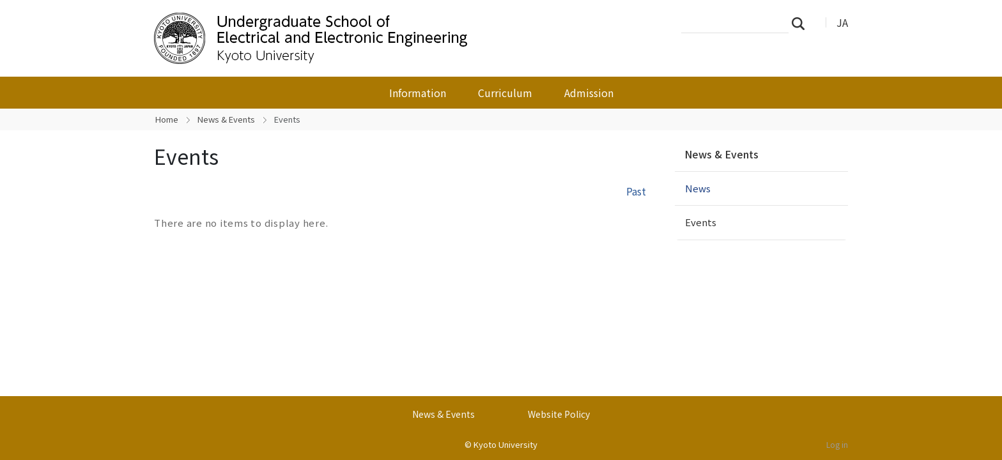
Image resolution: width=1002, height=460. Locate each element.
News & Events (226, 119)
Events (700, 222)
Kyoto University (505, 444)
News (698, 188)
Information (417, 92)
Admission (588, 92)
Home (166, 119)
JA (842, 22)
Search (802, 23)
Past (636, 191)
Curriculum (505, 92)
